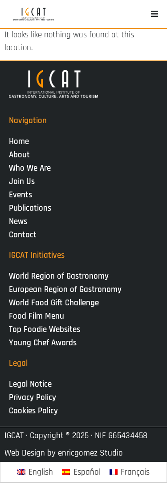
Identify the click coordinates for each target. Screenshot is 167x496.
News (20, 221)
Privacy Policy (32, 397)
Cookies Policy (33, 410)
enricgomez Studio (90, 453)
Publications (32, 208)
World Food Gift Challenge (54, 302)
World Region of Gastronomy (59, 276)
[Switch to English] (35, 472)
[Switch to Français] (130, 472)
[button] (155, 14)
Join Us (24, 181)
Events (23, 194)
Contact (23, 234)
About (21, 154)
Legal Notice (30, 384)
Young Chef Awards (43, 342)
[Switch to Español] (81, 472)
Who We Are (32, 168)
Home (19, 141)
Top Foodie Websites (44, 329)
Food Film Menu (36, 316)
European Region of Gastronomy (65, 289)
